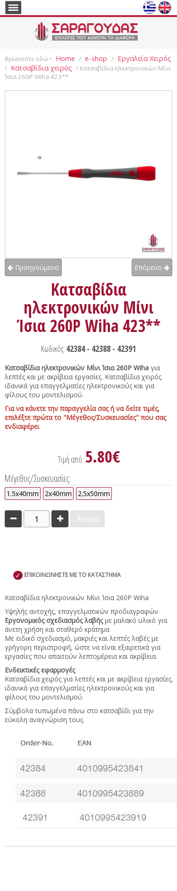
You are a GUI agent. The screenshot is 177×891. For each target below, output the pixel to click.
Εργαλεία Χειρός (144, 58)
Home (65, 58)
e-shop (97, 58)
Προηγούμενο (33, 267)
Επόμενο (152, 267)
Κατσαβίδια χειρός (41, 67)
